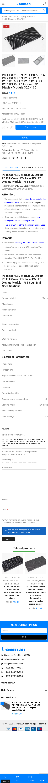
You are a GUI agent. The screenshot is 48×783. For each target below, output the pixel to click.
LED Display (35, 202)
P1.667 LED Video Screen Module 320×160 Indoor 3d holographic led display (12, 592)
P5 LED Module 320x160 (13, 19)
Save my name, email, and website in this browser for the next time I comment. (21, 521)
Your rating (7, 460)
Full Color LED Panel (18, 279)
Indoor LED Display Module (21, 16)
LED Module (22, 175)
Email (5, 510)
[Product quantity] (7, 127)
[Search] (44, 10)
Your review (7, 467)
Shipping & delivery (32, 168)
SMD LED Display (22, 186)
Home (4, 16)
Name (5, 500)
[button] (3, 3)
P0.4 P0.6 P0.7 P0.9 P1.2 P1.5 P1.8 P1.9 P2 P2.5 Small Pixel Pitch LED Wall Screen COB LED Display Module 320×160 (26, 706)
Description (11, 168)
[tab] (11, 167)
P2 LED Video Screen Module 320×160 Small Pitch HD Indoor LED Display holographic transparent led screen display (36, 595)
